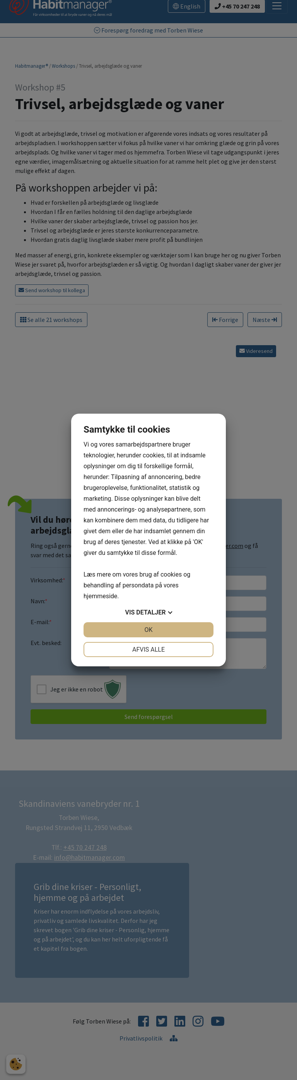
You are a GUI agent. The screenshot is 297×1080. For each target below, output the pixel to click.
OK (148, 629)
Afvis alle (148, 649)
